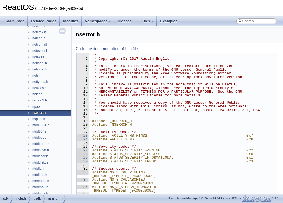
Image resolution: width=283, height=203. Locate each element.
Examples (168, 21)
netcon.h (38, 38)
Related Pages (43, 21)
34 (82, 179)
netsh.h (37, 76)
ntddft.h (38, 169)
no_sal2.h (39, 100)
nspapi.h (38, 119)
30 (82, 161)
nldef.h (37, 94)
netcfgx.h (39, 32)
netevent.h (40, 51)
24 (82, 139)
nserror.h (39, 113)
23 (82, 135)
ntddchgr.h (40, 156)
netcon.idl (39, 45)
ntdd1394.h (40, 125)
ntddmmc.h (40, 181)
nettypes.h (40, 82)
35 (82, 186)
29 (82, 157)
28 (82, 153)
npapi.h (37, 107)
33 (82, 172)
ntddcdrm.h (40, 144)
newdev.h (39, 88)
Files (148, 21)
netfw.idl (38, 57)
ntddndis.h (40, 193)
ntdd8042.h (40, 131)
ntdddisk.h (40, 162)
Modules (70, 21)
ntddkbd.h (39, 175)
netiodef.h (39, 69)
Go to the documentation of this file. (107, 49)
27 (82, 150)
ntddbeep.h (40, 138)
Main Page (15, 21)
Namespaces (98, 21)
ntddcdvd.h (40, 150)
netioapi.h (39, 63)
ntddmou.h (40, 187)
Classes (126, 21)
